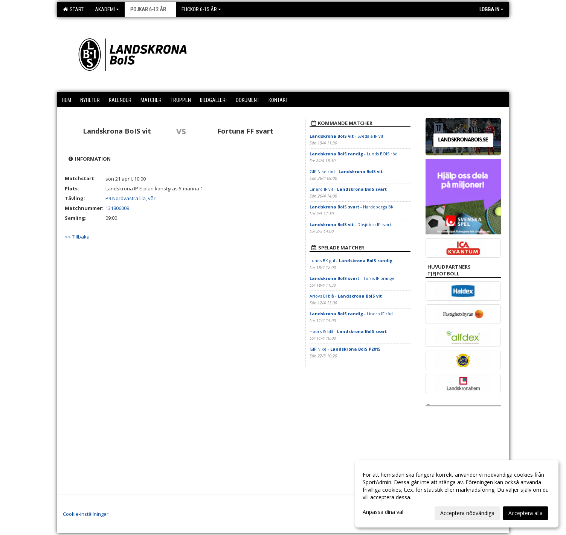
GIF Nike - (345, 349)
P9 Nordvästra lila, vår (130, 198)
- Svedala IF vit (346, 136)
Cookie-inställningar (85, 514)
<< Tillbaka (77, 236)
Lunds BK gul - (351, 260)
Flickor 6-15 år (201, 9)
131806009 (117, 208)
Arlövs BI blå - (346, 296)
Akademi (107, 9)
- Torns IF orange (352, 278)
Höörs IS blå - (348, 331)
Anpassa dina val (383, 512)
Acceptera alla (525, 513)
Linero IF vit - (348, 189)
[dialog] (456, 493)
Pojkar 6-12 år (150, 9)
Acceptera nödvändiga (467, 513)
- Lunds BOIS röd (354, 154)
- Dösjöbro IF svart (350, 224)
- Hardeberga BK (352, 207)
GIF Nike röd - (346, 171)
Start (73, 9)
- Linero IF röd (351, 313)
